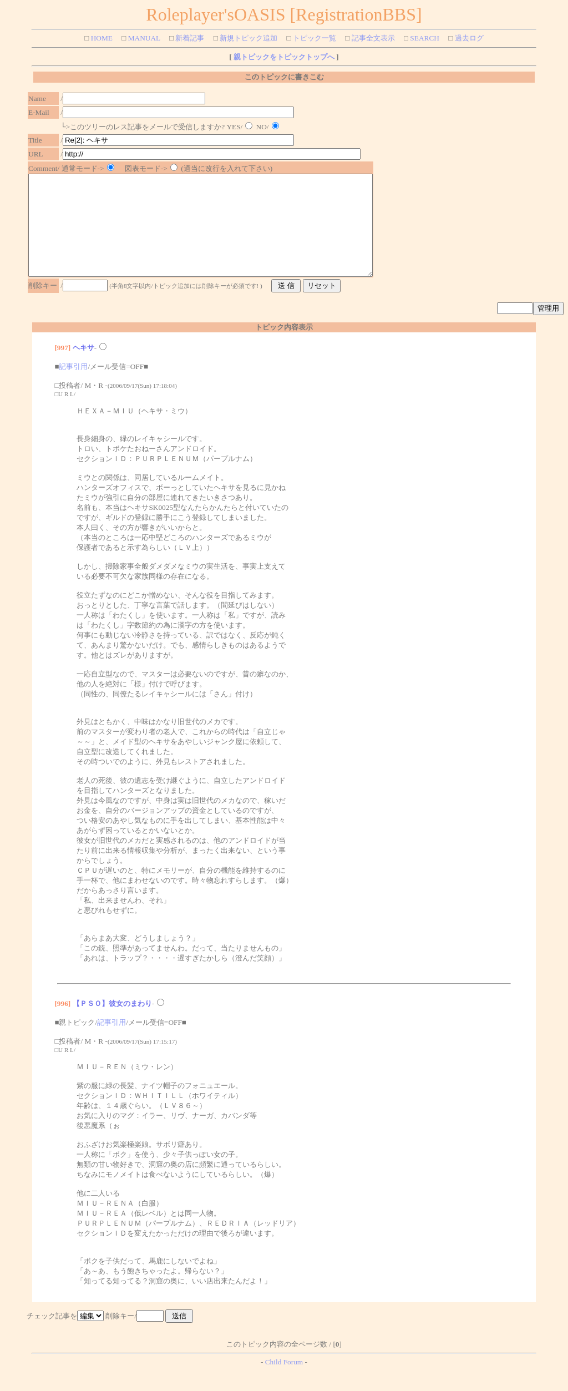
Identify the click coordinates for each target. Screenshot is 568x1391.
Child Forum (284, 1382)
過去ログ (468, 38)
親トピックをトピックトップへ (283, 57)
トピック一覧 (313, 38)
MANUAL (143, 38)
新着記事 (189, 38)
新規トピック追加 (247, 38)
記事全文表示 (371, 38)
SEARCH (423, 38)
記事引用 (73, 386)
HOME (101, 38)
